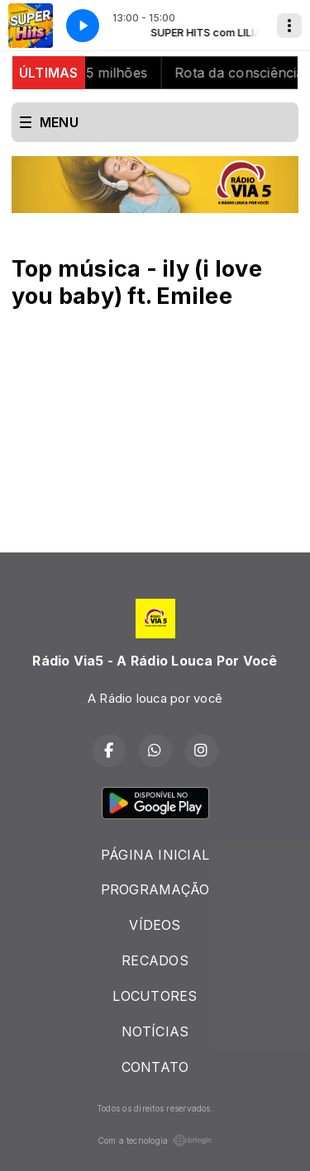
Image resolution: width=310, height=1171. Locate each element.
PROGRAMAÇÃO (155, 889)
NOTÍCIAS (155, 1031)
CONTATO (155, 1067)
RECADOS (155, 960)
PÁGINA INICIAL (155, 854)
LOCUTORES (154, 996)
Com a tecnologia (155, 1140)
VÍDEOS (154, 925)
